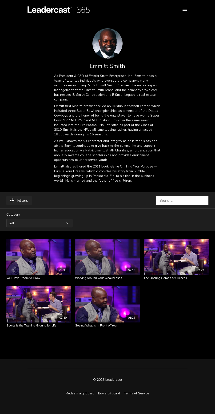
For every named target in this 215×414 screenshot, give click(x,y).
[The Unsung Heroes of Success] (176, 278)
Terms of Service (136, 393)
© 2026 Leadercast (107, 379)
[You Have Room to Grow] (38, 278)
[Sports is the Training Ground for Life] (38, 325)
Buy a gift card (109, 393)
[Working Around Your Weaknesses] (107, 278)
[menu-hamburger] (184, 10)
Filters (19, 200)
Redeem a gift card (80, 393)
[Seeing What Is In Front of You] (107, 325)
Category (13, 214)
